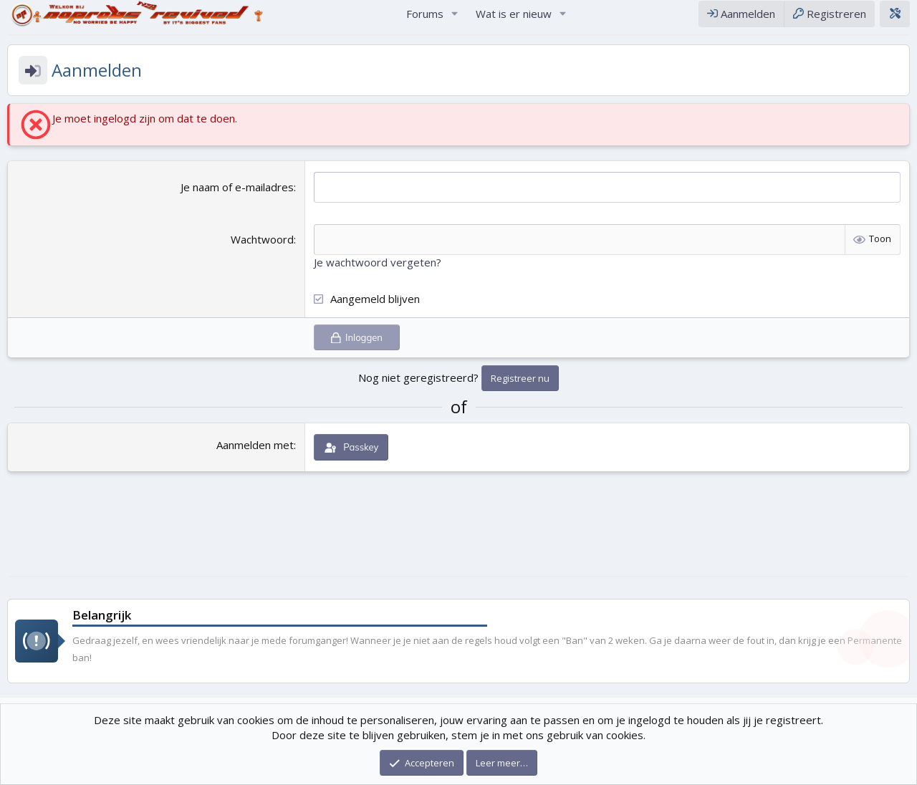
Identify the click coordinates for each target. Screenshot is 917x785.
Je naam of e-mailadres (237, 200)
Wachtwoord (262, 253)
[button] (455, 20)
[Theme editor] (895, 20)
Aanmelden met (255, 458)
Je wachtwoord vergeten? (377, 276)
